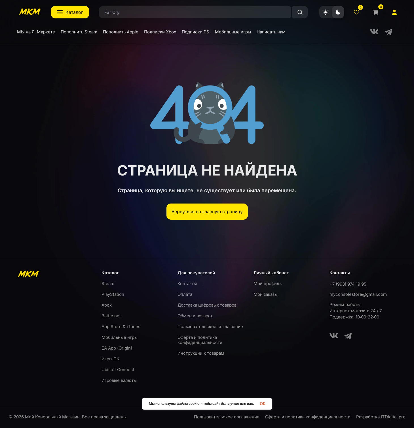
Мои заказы (266, 294)
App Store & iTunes (121, 326)
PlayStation (113, 294)
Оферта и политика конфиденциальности (200, 340)
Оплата (185, 294)
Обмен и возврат (195, 315)
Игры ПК (110, 358)
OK (262, 403)
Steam (108, 283)
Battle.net (111, 315)
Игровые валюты (119, 380)
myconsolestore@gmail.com (358, 294)
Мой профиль (268, 283)
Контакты (187, 283)
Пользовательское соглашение (210, 326)
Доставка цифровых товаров (207, 305)
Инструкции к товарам (201, 353)
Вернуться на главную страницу (207, 211)
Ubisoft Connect (118, 369)
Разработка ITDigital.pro (380, 417)
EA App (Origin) (117, 348)
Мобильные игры (120, 337)
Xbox (107, 305)
